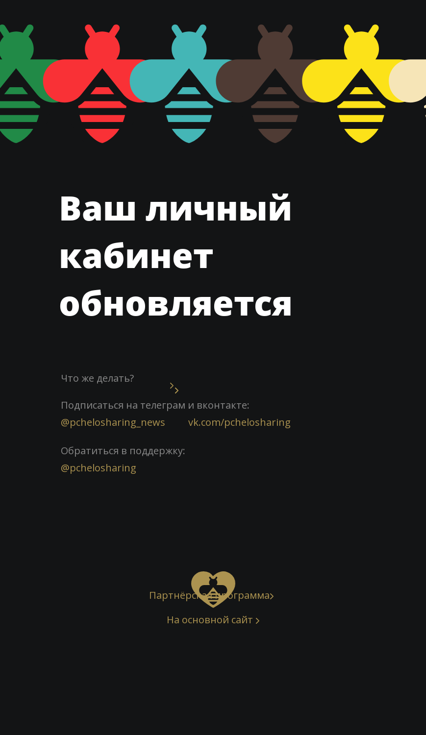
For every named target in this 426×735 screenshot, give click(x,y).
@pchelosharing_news (113, 422)
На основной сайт (210, 619)
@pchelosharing (98, 467)
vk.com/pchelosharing (239, 422)
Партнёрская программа (209, 595)
